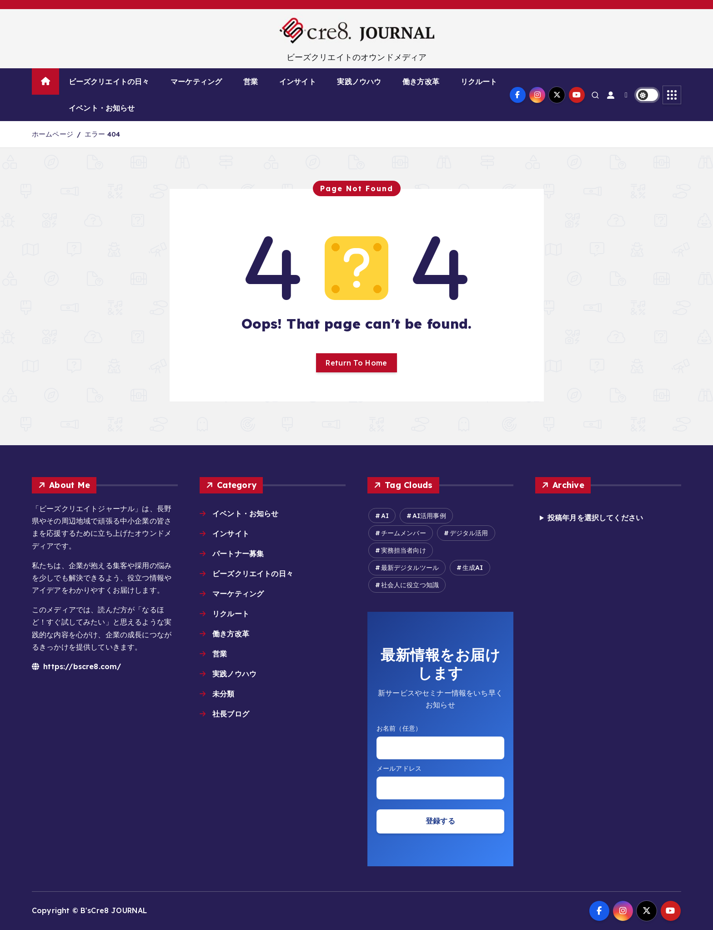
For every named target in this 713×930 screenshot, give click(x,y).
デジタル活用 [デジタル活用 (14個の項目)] (469, 533)
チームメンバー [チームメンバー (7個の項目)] (403, 533)
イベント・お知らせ (102, 107)
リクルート (479, 81)
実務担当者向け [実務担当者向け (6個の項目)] (403, 550)
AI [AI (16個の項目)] (385, 516)
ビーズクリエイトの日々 (109, 81)
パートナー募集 (238, 553)
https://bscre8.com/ (76, 666)
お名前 (440, 728)
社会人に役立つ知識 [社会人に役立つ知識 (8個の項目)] (410, 585)
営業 (250, 81)
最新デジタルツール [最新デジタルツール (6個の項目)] (410, 568)
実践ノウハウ (359, 81)
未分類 (223, 693)
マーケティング (196, 81)
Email (440, 768)
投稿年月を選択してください (595, 517)
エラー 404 (102, 134)
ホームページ (52, 134)
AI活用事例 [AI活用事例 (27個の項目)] (429, 516)
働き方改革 (420, 81)
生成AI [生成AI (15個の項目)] (472, 568)
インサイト (297, 81)
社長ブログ (230, 713)
